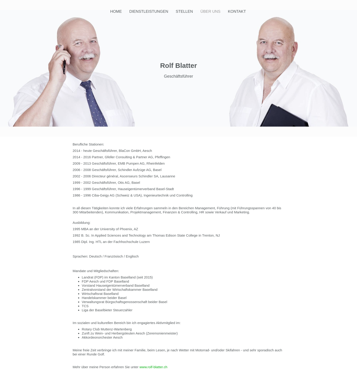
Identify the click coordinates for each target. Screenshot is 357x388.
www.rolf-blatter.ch (154, 367)
